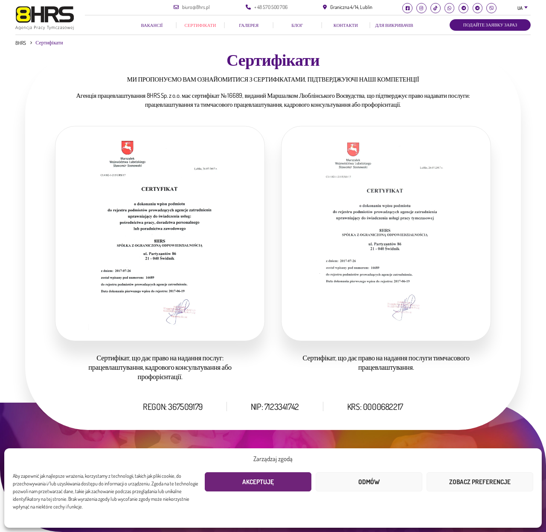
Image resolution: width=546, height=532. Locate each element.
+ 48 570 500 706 (271, 7)
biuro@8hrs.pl (196, 7)
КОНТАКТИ (346, 25)
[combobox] (523, 8)
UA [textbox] (520, 8)
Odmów (369, 482)
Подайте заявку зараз (490, 25)
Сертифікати (200, 25)
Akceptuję (258, 482)
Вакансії (152, 25)
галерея (248, 25)
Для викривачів (394, 25)
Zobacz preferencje (480, 482)
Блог (297, 25)
